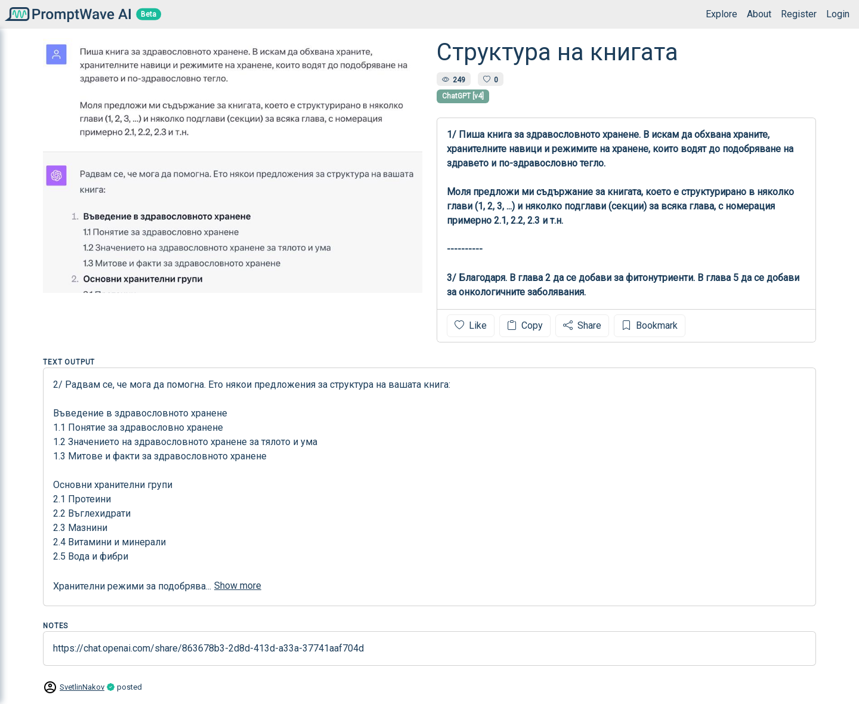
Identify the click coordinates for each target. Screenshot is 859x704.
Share (582, 325)
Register (799, 14)
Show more (237, 585)
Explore (721, 14)
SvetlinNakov (82, 687)
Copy (525, 325)
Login (837, 14)
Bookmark (650, 325)
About (759, 14)
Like (471, 325)
